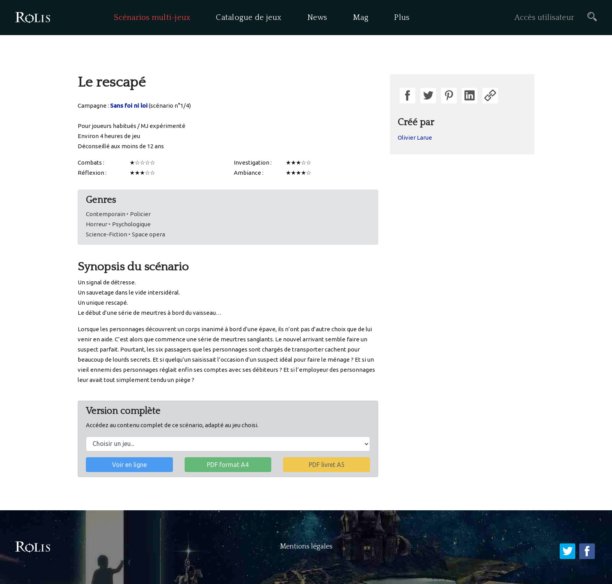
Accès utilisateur (544, 17)
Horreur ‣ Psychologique (118, 224)
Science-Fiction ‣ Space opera (125, 234)
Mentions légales (306, 546)
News (317, 17)
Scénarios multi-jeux (152, 17)
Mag (361, 17)
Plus (401, 17)
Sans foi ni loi (129, 105)
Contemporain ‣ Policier (118, 214)
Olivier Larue (415, 137)
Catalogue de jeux (248, 17)
